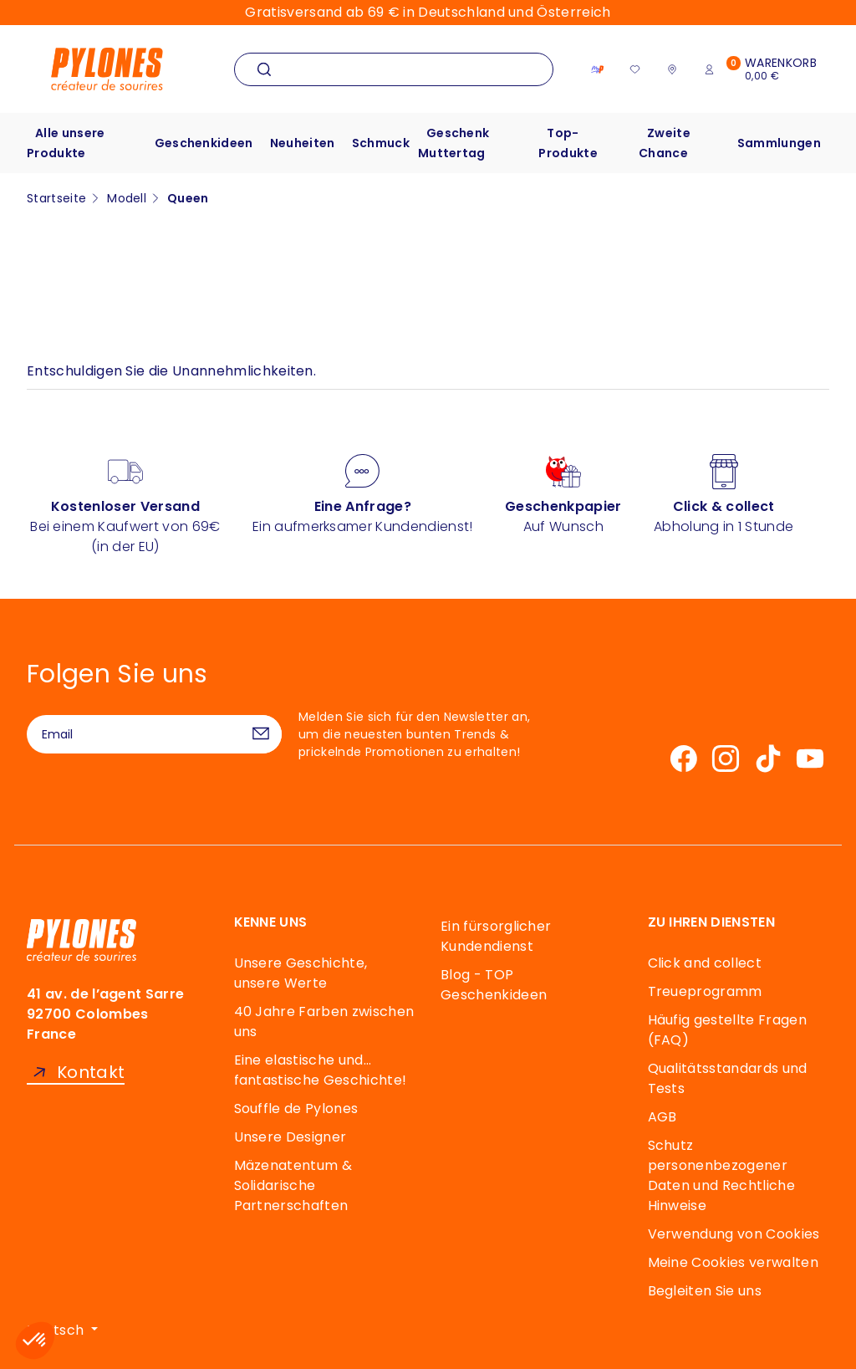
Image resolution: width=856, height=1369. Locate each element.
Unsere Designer (290, 1137)
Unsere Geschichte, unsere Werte (301, 973)
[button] (35, 1340)
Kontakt (91, 1072)
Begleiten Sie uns (705, 1290)
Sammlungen (779, 143)
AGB (662, 1116)
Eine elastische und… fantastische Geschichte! (320, 1070)
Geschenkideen (204, 143)
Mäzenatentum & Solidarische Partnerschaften (293, 1185)
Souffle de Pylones (296, 1108)
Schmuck (381, 143)
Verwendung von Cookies (734, 1234)
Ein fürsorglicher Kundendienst (496, 936)
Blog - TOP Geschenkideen (494, 984)
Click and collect (705, 963)
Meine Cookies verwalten (733, 1262)
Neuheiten (302, 143)
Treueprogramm (705, 991)
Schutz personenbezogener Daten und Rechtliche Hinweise (721, 1175)
